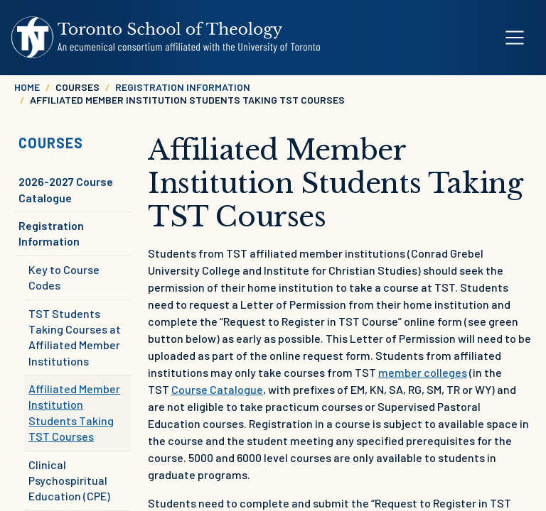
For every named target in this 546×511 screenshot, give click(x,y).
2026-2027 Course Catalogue (65, 189)
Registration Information (182, 87)
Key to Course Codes (64, 277)
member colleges (422, 372)
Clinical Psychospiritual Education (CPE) (69, 480)
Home (27, 87)
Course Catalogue (217, 389)
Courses (50, 142)
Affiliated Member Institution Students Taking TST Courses (74, 412)
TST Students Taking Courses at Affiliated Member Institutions (74, 337)
